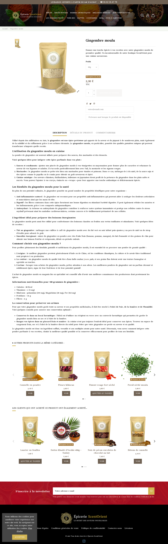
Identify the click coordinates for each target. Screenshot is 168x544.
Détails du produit (81, 133)
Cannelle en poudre (30, 385)
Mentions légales (40, 528)
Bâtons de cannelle (138, 450)
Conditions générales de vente (65, 528)
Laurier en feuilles (30, 450)
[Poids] (92, 67)
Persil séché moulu (138, 385)
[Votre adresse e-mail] (100, 491)
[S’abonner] (151, 491)
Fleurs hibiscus (66, 385)
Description (60, 133)
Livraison (129, 528)
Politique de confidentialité (93, 528)
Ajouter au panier (109, 93)
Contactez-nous (115, 528)
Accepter (19, 537)
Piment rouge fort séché (102, 385)
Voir (30, 393)
